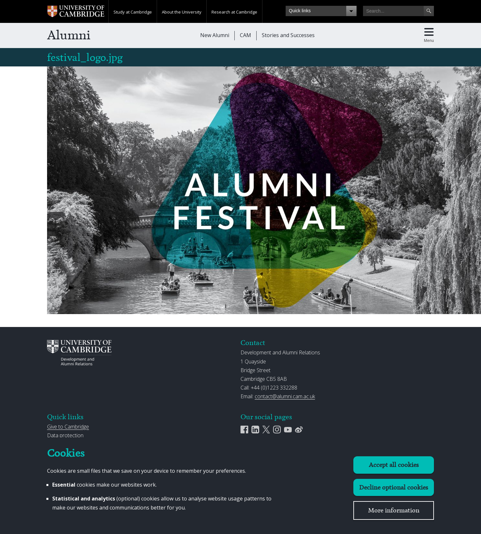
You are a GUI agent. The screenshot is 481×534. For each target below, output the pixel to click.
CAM (245, 35)
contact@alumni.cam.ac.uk (285, 396)
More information (393, 510)
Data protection (65, 435)
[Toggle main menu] (429, 35)
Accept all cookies (394, 465)
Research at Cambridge (234, 12)
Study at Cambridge (132, 12)
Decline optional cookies (393, 487)
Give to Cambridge (68, 426)
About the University (181, 12)
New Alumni (214, 35)
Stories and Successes (288, 35)
